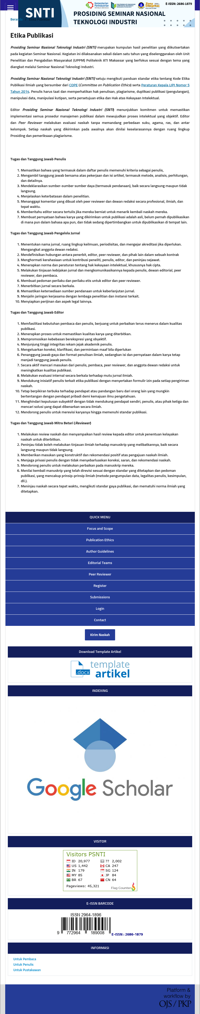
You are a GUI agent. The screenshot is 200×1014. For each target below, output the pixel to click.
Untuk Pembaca (24, 959)
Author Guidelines (100, 551)
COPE (73, 85)
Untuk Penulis (23, 964)
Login (100, 609)
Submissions (100, 597)
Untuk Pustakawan (27, 970)
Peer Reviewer (100, 574)
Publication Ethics (100, 540)
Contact (100, 620)
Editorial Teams (100, 563)
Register (100, 586)
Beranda (16, 19)
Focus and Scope (100, 529)
